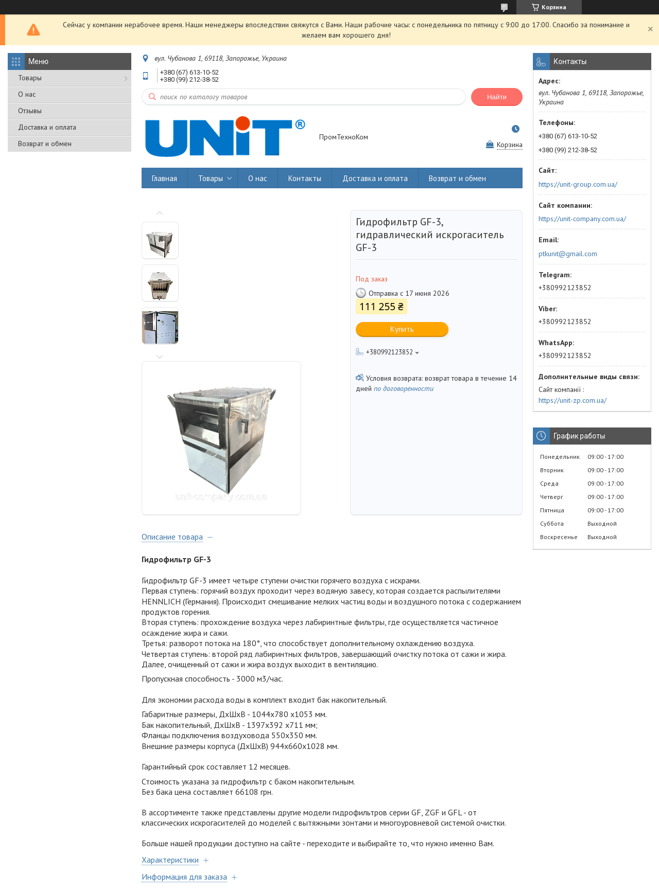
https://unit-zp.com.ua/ (572, 400)
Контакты (304, 178)
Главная (164, 178)
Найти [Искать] (497, 97)
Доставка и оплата (47, 127)
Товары (30, 77)
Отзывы (30, 110)
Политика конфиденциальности (401, 882)
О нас (27, 94)
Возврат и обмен (45, 143)
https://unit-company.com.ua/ (582, 218)
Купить (402, 329)
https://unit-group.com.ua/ (578, 184)
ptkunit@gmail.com (568, 253)
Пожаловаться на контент (313, 882)
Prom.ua (374, 873)
